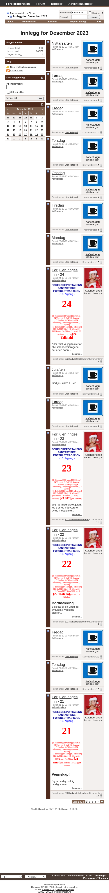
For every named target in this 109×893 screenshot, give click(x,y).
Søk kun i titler (15, 92)
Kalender (52, 21)
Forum (40, 3)
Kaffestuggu (57, 49)
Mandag (58, 238)
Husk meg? (96, 13)
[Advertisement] (54, 843)
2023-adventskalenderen (77, 359)
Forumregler (99, 875)
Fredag (57, 108)
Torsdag (58, 140)
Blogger (56, 3)
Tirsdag (58, 205)
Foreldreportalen (18, 3)
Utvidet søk (11, 98)
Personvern (89, 878)
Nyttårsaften (62, 43)
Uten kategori (71, 67)
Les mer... (77, 354)
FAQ (10, 21)
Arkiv (89, 875)
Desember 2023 (25, 109)
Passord (63, 17)
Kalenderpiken (59, 280)
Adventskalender (80, 3)
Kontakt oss (58, 875)
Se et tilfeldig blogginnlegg (23, 67)
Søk (99, 21)
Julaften (58, 369)
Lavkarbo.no (48, 889)
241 (41, 48)
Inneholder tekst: (14, 84)
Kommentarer (90, 68)
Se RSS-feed (16, 70)
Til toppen (102, 878)
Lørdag (57, 76)
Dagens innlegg (78, 21)
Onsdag (58, 173)
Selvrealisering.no (64, 889)
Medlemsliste (29, 21)
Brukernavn (65, 12)
